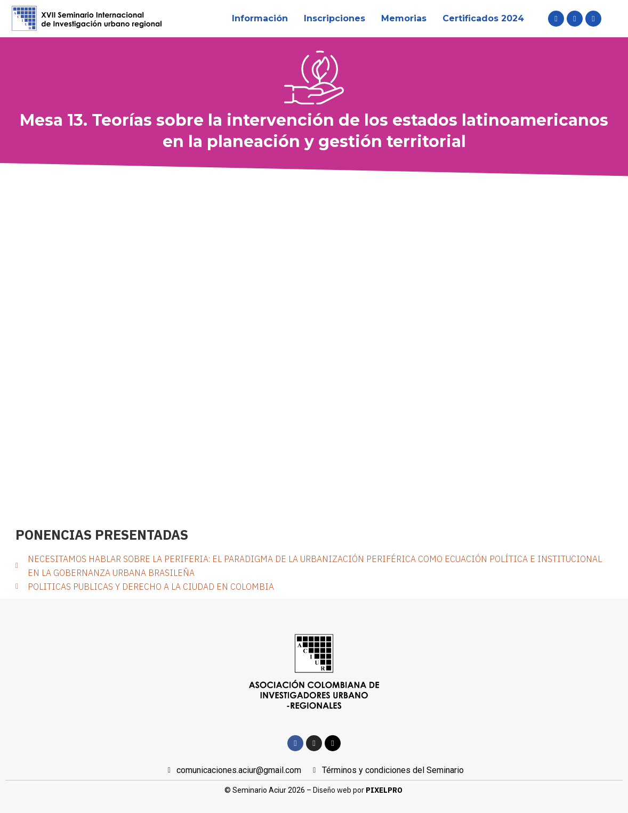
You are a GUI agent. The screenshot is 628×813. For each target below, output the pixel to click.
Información (260, 18)
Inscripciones (334, 18)
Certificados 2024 (483, 18)
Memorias (403, 18)
